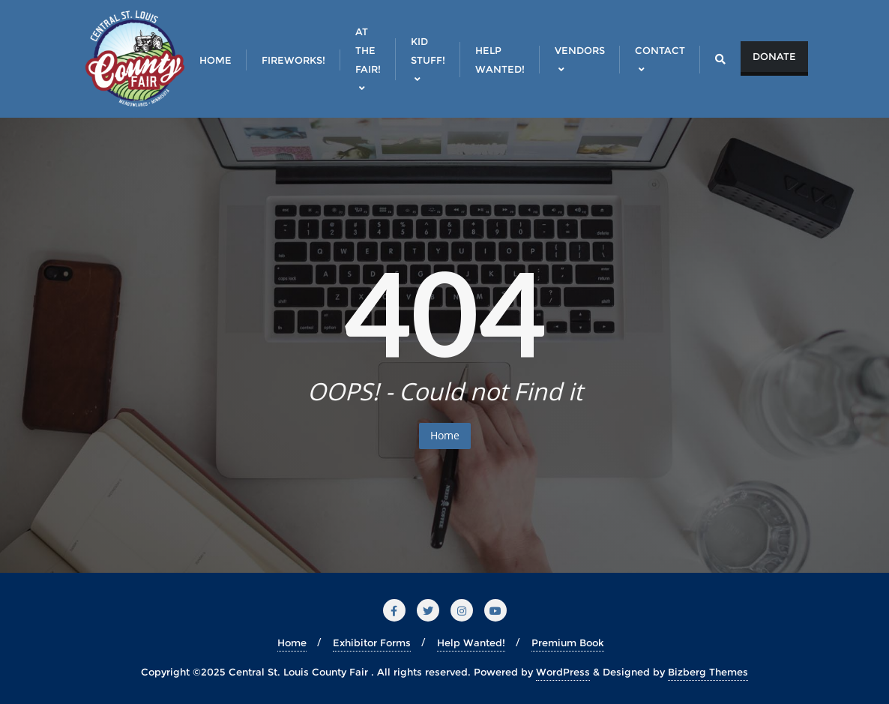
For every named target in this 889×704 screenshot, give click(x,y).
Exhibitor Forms (372, 643)
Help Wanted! (471, 643)
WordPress (563, 672)
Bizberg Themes (708, 672)
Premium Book (567, 643)
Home (444, 435)
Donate (774, 56)
